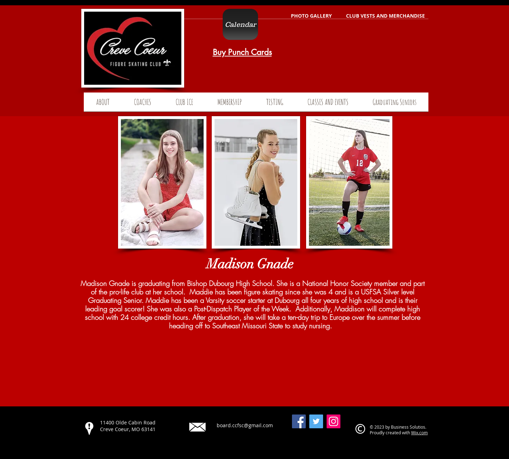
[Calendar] (240, 24)
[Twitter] (316, 421)
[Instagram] (333, 421)
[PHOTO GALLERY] (311, 16)
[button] (394, 104)
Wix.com (419, 432)
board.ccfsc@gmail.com (245, 425)
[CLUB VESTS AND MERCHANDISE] (385, 16)
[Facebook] (299, 421)
